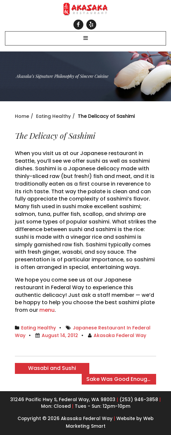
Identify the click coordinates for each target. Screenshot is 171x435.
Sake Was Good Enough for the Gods (121, 379)
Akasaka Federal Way (120, 335)
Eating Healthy (53, 116)
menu (47, 310)
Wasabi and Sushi (52, 368)
